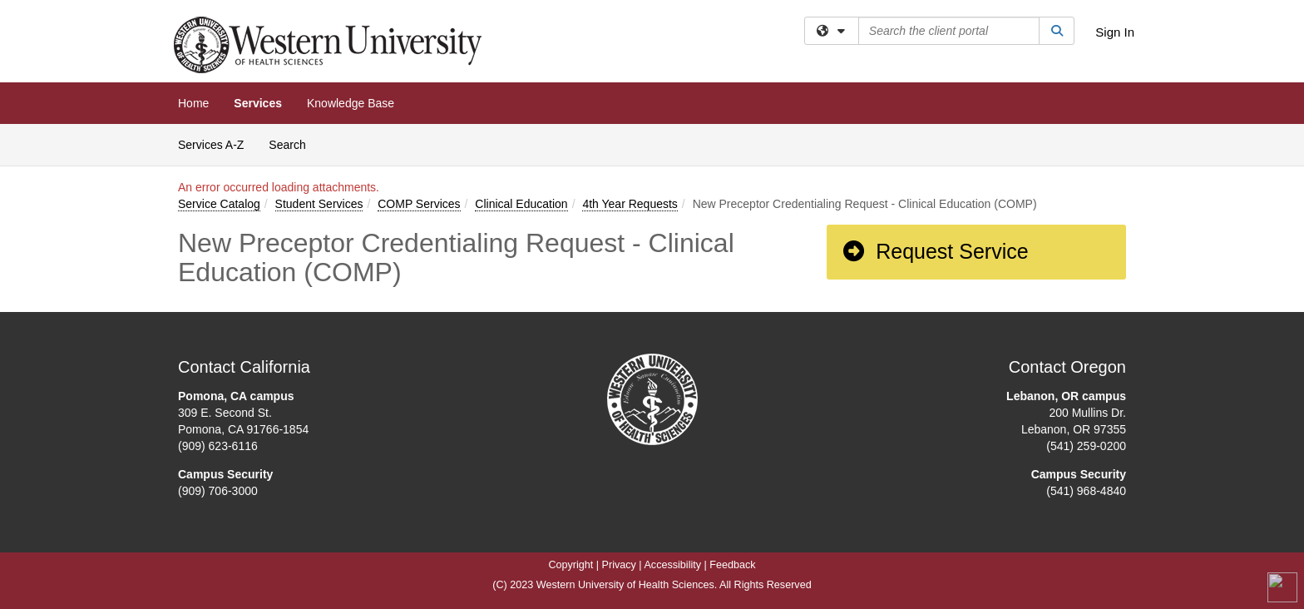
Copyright (570, 565)
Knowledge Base (350, 103)
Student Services (319, 203)
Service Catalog (219, 203)
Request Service (935, 251)
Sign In (1114, 32)
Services (258, 103)
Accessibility (672, 565)
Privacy (619, 565)
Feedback (732, 565)
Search (293, 143)
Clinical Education (521, 203)
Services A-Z (211, 144)
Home (193, 103)
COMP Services (419, 203)
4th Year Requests (629, 203)
